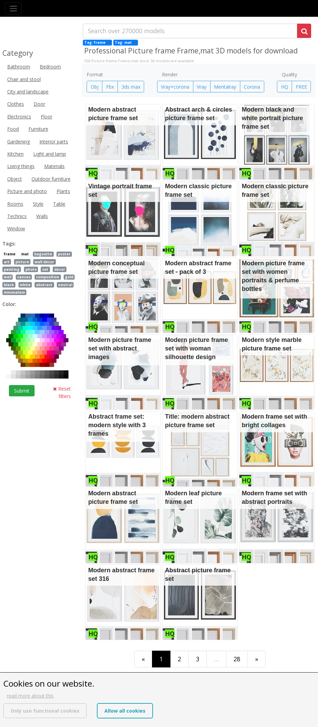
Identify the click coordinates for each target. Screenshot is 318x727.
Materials (54, 166)
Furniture (38, 129)
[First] (143, 659)
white (25, 284)
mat (25, 254)
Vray (201, 87)
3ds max (131, 87)
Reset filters (62, 392)
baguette (43, 254)
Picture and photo (27, 191)
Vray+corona (175, 87)
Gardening (18, 141)
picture (22, 261)
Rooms (15, 204)
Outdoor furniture (51, 179)
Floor (46, 116)
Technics (17, 216)
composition (47, 277)
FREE (301, 87)
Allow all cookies (124, 710)
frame (9, 254)
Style (38, 204)
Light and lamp (49, 154)
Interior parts (53, 141)
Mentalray (225, 87)
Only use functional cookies (45, 710)
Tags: (9, 243)
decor (59, 269)
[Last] (256, 659)
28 (236, 659)
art (7, 261)
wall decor (44, 261)
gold (69, 277)
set (45, 269)
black (9, 284)
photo (31, 269)
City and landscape (28, 91)
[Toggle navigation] (13, 8)
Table (59, 204)
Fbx (110, 87)
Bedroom (50, 66)
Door (39, 104)
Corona (252, 87)
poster (64, 254)
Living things (21, 166)
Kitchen (15, 154)
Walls (42, 216)
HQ (284, 87)
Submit (21, 390)
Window (16, 228)
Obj (95, 87)
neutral (65, 284)
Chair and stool (24, 79)
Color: (9, 304)
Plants (63, 191)
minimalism (14, 292)
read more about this (30, 695)
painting (12, 269)
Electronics (19, 116)
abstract (44, 284)
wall (7, 277)
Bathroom (18, 66)
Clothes (15, 104)
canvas (23, 277)
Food (13, 129)
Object (14, 179)
